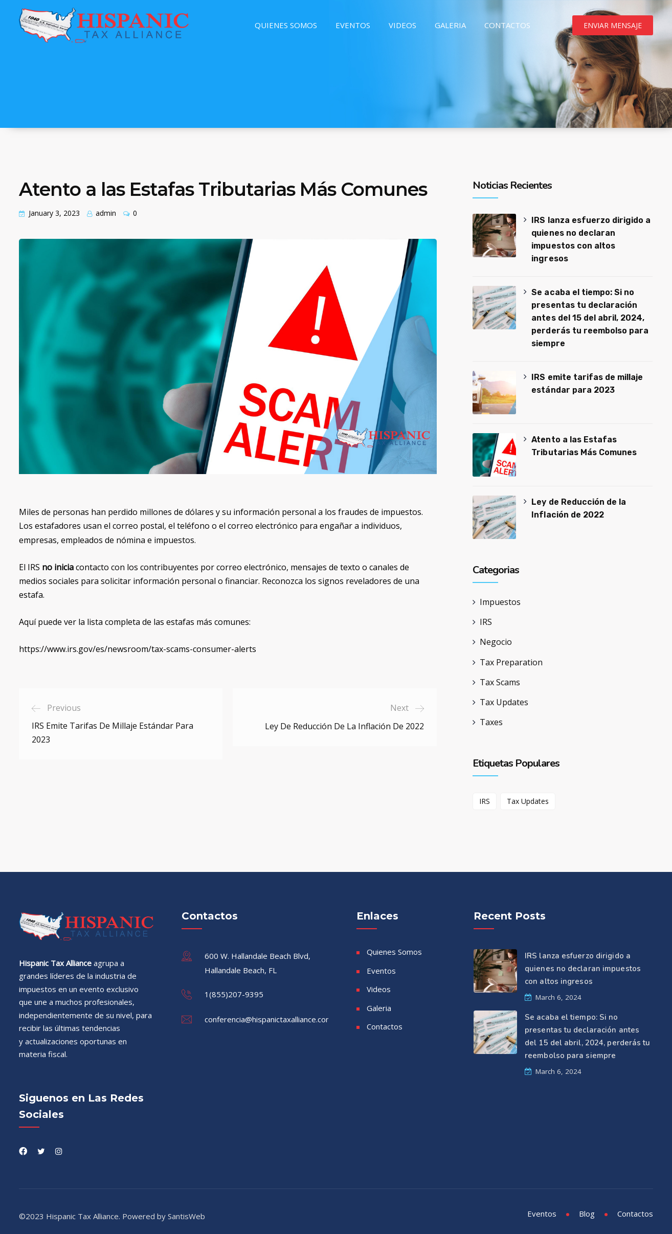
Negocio (496, 632)
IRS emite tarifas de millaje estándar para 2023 (586, 374)
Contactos (507, 25)
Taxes (491, 712)
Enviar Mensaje (613, 25)
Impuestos (500, 592)
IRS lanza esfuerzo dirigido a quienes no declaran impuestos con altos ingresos (592, 233)
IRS (486, 612)
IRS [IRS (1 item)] (484, 791)
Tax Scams (500, 672)
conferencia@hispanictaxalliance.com (268, 1009)
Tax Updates (504, 692)
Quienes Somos (286, 25)
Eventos (352, 25)
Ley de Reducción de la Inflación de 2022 (578, 498)
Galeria (450, 25)
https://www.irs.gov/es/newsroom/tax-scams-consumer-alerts (137, 649)
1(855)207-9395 (234, 984)
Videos (402, 25)
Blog (587, 1204)
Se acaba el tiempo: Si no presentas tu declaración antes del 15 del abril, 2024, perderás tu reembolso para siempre (589, 308)
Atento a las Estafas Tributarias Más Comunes (583, 436)
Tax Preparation (511, 652)
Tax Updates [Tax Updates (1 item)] (528, 791)
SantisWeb (186, 1206)
